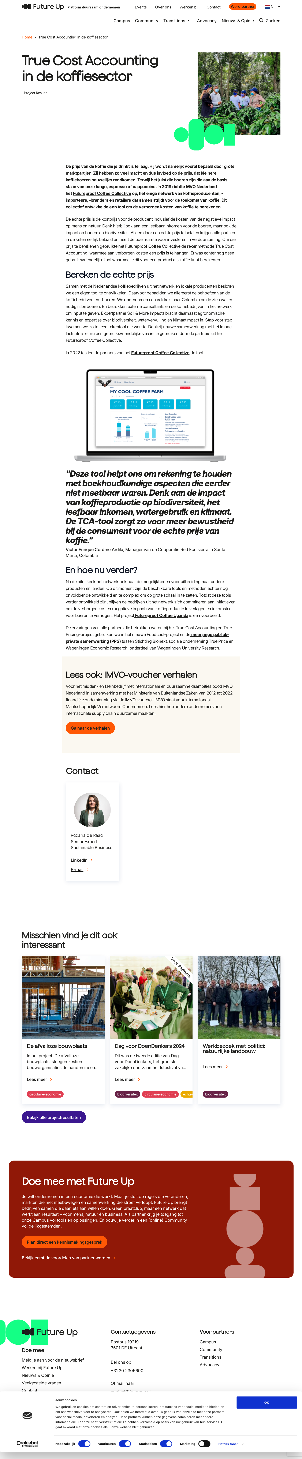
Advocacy (207, 20)
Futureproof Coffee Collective (102, 193)
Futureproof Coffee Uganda (161, 615)
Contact (214, 7)
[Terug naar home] (43, 7)
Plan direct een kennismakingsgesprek (64, 1242)
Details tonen (228, 1450)
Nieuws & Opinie (238, 20)
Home (27, 37)
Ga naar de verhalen (90, 728)
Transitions (210, 1357)
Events (141, 7)
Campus (121, 20)
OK (266, 1409)
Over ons (163, 7)
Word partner (243, 6)
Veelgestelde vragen (41, 1382)
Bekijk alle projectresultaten (54, 1117)
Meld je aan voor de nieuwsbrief (53, 1360)
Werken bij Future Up (42, 1367)
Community (146, 20)
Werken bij (189, 7)
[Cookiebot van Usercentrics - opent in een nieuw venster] (27, 1451)
